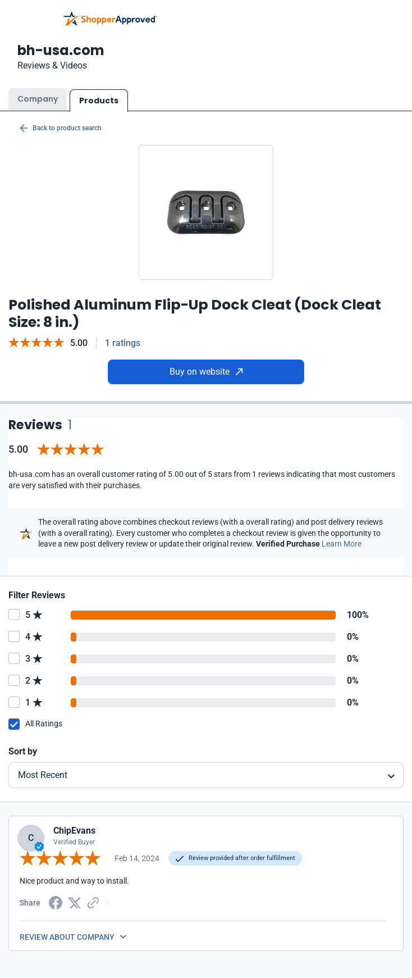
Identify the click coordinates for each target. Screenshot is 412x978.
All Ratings (43, 723)
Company (37, 98)
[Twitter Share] (74, 902)
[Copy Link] (93, 902)
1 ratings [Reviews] (122, 343)
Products (98, 100)
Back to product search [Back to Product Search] (61, 128)
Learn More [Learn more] (341, 543)
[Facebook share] (55, 902)
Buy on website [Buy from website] (206, 371)
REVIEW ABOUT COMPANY (67, 936)
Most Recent (42, 775)
